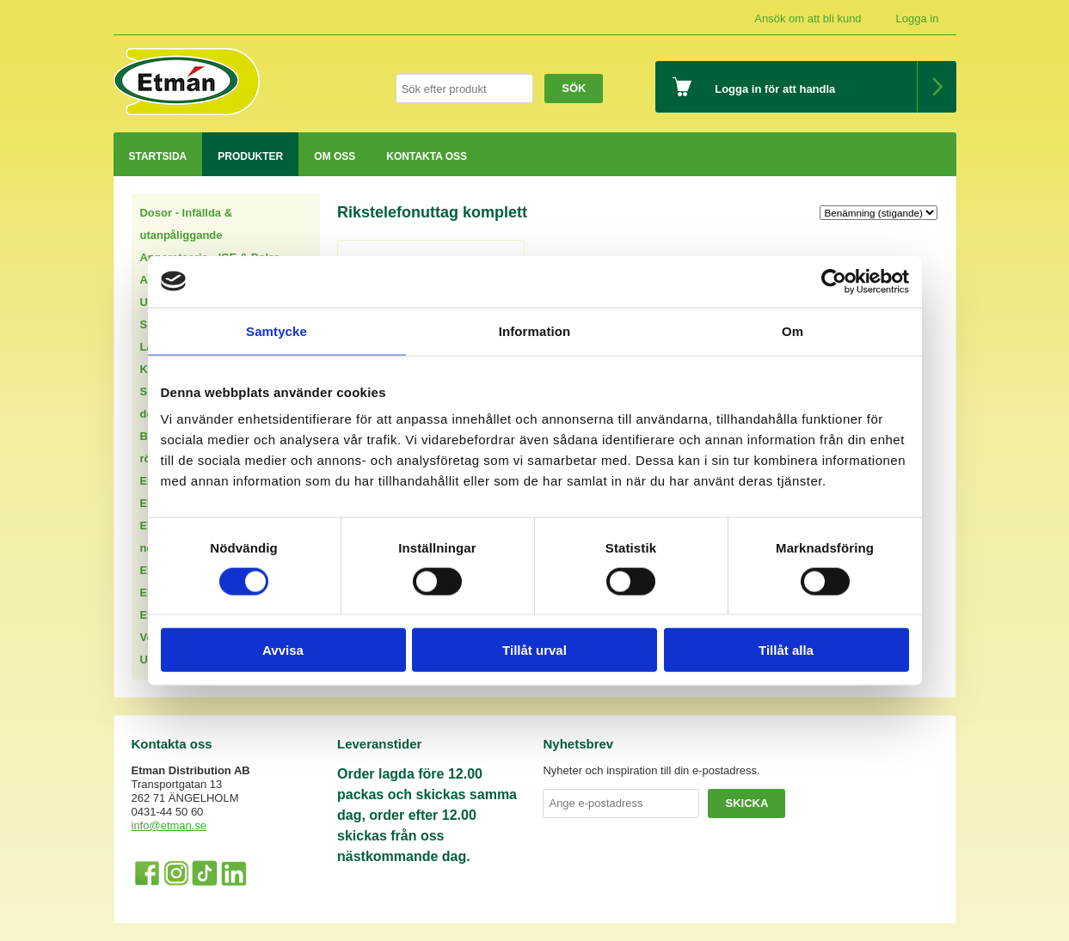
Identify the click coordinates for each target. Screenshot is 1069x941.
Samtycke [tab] (276, 330)
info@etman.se (169, 825)
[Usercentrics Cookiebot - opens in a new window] (834, 281)
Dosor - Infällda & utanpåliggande (185, 223)
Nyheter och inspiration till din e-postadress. (651, 770)
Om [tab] (792, 330)
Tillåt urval (534, 650)
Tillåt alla (786, 650)
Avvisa (283, 650)
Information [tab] (535, 330)
